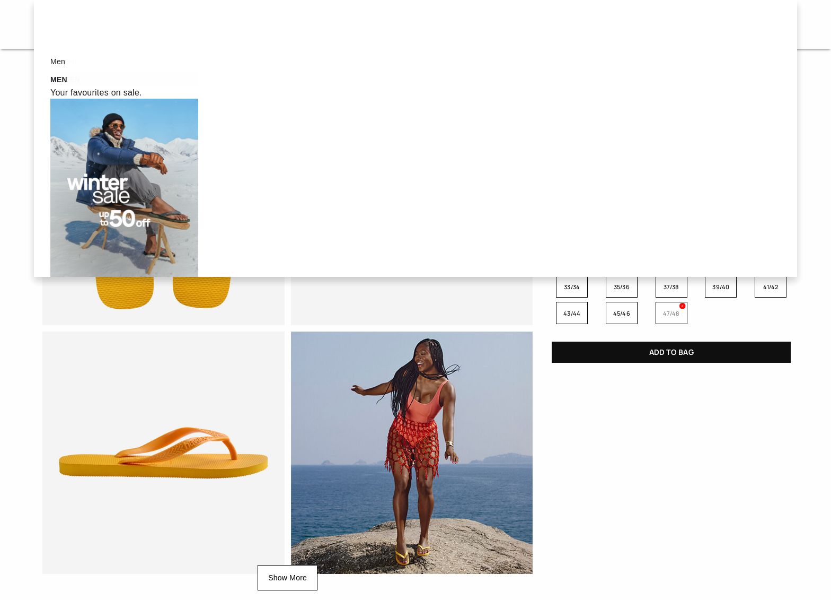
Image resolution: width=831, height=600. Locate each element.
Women (316, 24)
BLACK (621, 163)
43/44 (571, 313)
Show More (287, 577)
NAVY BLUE (671, 163)
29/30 (721, 260)
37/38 (671, 287)
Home (50, 68)
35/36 (622, 287)
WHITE (720, 163)
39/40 (720, 287)
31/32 (771, 260)
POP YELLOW (572, 202)
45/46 (621, 313)
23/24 (572, 260)
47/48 (671, 313)
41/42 (771, 287)
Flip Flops (100, 68)
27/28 (671, 260)
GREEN (770, 163)
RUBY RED (720, 202)
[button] (645, 24)
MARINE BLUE (621, 202)
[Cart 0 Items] (774, 24)
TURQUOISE (572, 163)
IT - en (739, 24)
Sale (254, 24)
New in (491, 24)
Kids (430, 24)
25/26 (622, 260)
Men (376, 24)
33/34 (572, 287)
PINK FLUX (671, 202)
